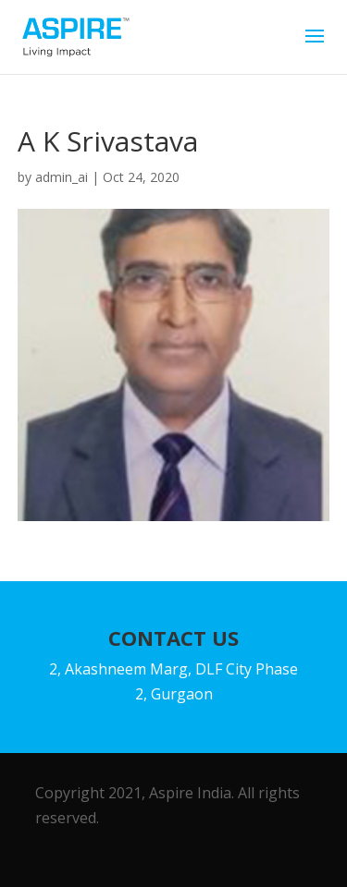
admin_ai (61, 177)
